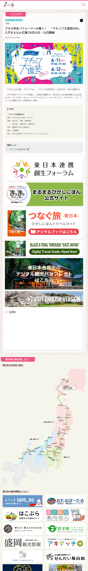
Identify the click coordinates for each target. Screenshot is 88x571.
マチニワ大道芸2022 (17, 149)
